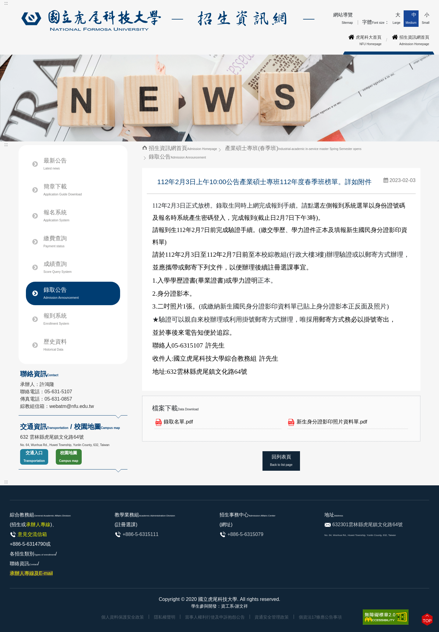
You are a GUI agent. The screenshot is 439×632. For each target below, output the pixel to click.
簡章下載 (63, 189)
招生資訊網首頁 (183, 148)
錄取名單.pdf (178, 422)
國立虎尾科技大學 (217, 599)
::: (6, 3)
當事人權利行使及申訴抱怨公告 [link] (215, 617)
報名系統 (64, 216)
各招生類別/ (33, 563)
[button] (427, 619)
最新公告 (55, 163)
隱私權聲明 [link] (164, 617)
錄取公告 (61, 293)
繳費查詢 (55, 241)
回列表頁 (281, 460)
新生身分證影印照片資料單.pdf (332, 422)
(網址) (226, 524)
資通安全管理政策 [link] (272, 617)
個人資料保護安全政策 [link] (122, 617)
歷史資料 (55, 344)
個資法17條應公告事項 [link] (320, 617)
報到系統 (56, 318)
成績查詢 (58, 267)
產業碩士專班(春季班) (293, 148)
